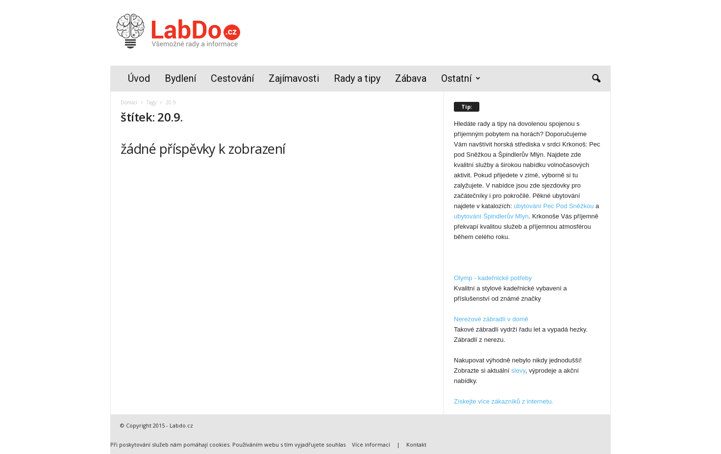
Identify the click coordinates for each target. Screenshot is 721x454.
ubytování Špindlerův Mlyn (491, 216)
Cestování (232, 78)
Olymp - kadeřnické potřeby (493, 278)
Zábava (410, 78)
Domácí (129, 102)
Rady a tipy (357, 78)
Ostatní (460, 79)
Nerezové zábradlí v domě (491, 319)
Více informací (371, 444)
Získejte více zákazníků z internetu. (503, 401)
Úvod (139, 78)
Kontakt (416, 444)
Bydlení (180, 78)
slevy (518, 370)
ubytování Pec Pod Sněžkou (554, 206)
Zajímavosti (294, 78)
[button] (596, 79)
